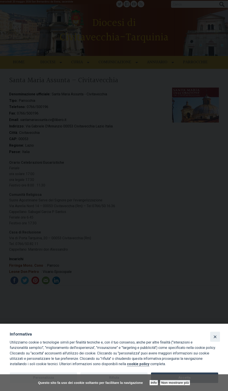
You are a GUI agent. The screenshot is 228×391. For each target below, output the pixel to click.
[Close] (215, 337)
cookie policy (138, 364)
